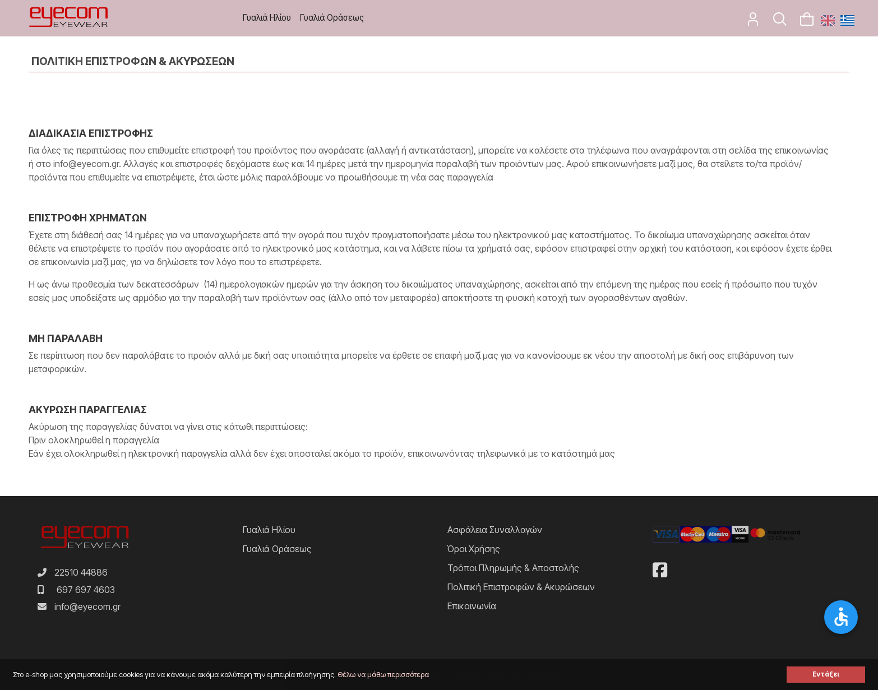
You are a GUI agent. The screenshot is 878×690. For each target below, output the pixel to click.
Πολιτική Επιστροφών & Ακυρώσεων (521, 586)
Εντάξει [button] (825, 674)
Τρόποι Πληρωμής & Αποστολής (513, 567)
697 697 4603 (86, 589)
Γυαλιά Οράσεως (332, 17)
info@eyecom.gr (87, 606)
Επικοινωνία (471, 606)
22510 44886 (81, 572)
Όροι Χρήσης (473, 548)
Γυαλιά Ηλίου (267, 17)
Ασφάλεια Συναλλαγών (494, 529)
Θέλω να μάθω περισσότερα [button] (383, 674)
